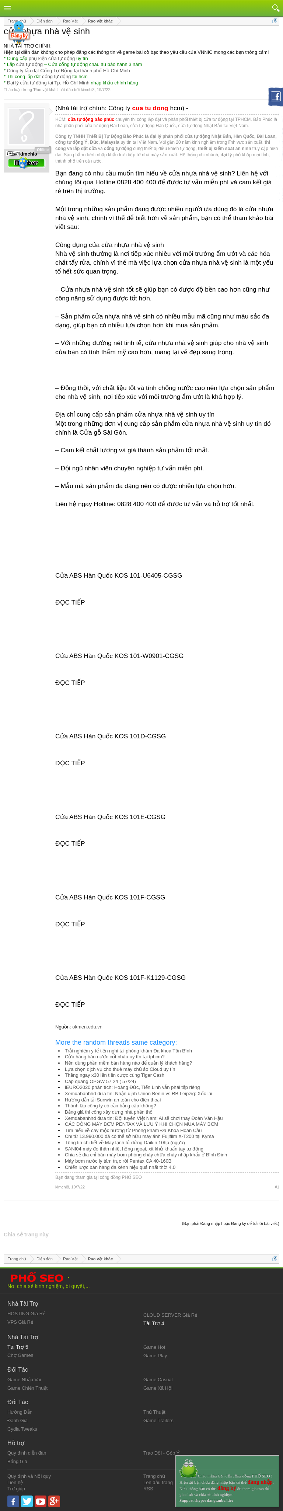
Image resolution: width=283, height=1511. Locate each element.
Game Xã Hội (157, 1388)
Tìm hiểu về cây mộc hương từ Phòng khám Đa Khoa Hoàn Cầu (133, 1130)
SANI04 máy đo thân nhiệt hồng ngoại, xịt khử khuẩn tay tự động (134, 1149)
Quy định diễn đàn (26, 1453)
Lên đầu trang (158, 1482)
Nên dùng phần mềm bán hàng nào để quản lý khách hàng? (128, 1063)
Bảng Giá (17, 1461)
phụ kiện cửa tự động (52, 58)
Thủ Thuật (154, 1412)
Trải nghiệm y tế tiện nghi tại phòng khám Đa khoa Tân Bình (128, 1051)
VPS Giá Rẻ (20, 1322)
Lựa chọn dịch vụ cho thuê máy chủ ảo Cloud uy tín (120, 1069)
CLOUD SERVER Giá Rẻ (170, 1315)
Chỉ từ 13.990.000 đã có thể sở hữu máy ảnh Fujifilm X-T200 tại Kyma (139, 1136)
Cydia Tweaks (22, 1429)
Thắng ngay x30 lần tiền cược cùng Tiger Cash (114, 1075)
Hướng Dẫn (19, 1412)
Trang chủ (154, 1476)
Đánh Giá (17, 1420)
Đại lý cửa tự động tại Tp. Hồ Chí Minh (48, 83)
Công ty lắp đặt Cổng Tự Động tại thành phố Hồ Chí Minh (68, 70)
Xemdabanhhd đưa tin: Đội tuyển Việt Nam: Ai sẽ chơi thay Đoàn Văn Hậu (144, 1118)
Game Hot (154, 1347)
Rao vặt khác (45, 89)
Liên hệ (15, 1482)
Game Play (155, 1355)
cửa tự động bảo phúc (91, 119)
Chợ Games (20, 1355)
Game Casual (157, 1379)
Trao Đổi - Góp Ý (161, 1453)
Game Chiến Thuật (27, 1388)
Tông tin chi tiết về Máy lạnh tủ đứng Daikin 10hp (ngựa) (125, 1142)
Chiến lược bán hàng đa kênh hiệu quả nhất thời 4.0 (120, 1167)
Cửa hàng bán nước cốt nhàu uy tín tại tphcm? (115, 1056)
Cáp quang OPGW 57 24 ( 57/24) (100, 1081)
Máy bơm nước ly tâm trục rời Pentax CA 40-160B (118, 1161)
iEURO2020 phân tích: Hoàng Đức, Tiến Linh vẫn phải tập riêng (132, 1087)
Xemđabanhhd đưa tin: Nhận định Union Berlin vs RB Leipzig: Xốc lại (138, 1093)
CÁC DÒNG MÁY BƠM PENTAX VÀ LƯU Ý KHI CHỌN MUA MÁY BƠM (141, 1124)
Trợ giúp (16, 1488)
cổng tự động (56, 76)
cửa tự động (29, 64)
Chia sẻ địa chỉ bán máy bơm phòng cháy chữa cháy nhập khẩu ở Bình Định (146, 1154)
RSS (148, 1488)
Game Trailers (158, 1420)
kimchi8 (87, 89)
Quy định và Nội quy (29, 1476)
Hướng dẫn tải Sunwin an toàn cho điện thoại (113, 1100)
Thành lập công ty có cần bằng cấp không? (110, 1105)
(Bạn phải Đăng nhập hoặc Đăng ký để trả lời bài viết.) (230, 1223)
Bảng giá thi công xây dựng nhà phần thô (109, 1112)
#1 (277, 1187)
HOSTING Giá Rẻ (26, 1313)
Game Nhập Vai (24, 1379)
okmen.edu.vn (87, 1027)
